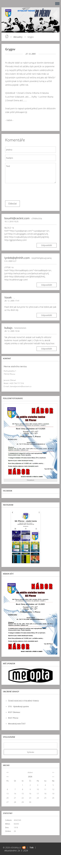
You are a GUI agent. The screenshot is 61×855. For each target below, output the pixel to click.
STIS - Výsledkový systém (18, 706)
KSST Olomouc (14, 712)
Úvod (6, 36)
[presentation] (27, 191)
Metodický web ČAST (17, 723)
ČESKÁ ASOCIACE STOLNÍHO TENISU (23, 701)
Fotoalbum (30, 480)
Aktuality (17, 36)
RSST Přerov (13, 718)
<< (7, 772)
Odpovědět (46, 245)
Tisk (32, 847)
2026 (30, 776)
